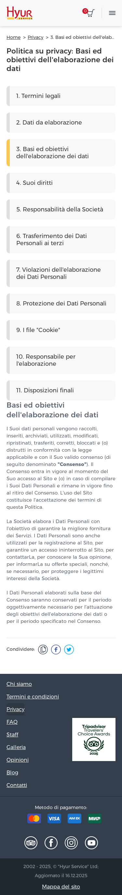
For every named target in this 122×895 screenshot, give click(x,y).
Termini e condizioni (33, 697)
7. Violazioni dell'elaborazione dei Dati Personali (58, 273)
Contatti (17, 785)
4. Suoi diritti (34, 182)
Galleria (16, 747)
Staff (12, 735)
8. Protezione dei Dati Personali (61, 303)
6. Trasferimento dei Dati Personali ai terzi (51, 240)
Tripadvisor (31, 843)
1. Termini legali (38, 96)
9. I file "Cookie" (38, 330)
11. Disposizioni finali (45, 390)
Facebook (51, 843)
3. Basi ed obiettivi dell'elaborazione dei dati (52, 153)
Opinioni (18, 760)
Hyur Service (20, 12)
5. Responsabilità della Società (59, 209)
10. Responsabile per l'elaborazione (45, 360)
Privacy (15, 709)
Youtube (91, 843)
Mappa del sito (61, 887)
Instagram (71, 843)
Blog (12, 773)
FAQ (12, 722)
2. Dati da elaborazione (49, 122)
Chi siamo (19, 684)
